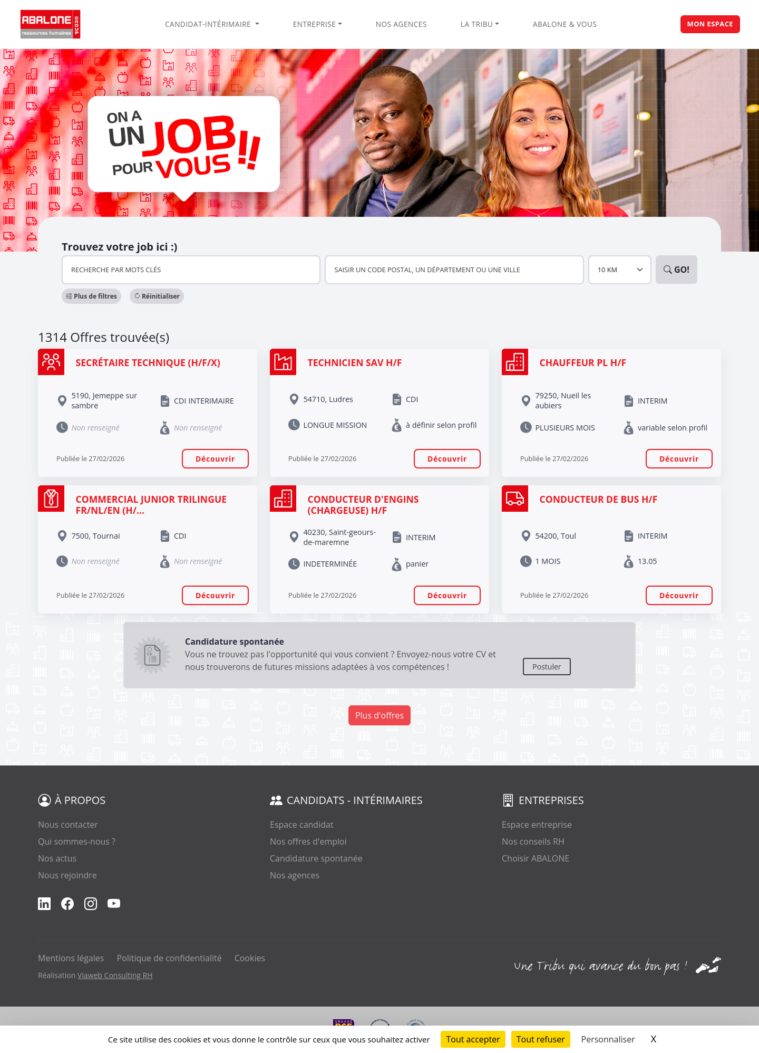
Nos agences (401, 24)
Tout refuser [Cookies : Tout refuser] (541, 1039)
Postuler (546, 667)
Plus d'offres (379, 715)
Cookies (250, 958)
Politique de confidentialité (168, 958)
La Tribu (477, 24)
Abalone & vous (565, 24)
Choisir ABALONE (535, 858)
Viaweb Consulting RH (115, 975)
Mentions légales (71, 958)
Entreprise (314, 24)
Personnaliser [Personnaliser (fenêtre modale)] (608, 1039)
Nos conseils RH (533, 841)
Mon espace (710, 23)
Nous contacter (68, 824)
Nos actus (57, 858)
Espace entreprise (537, 824)
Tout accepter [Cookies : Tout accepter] (473, 1039)
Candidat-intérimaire (209, 24)
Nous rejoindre (67, 875)
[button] (91, 296)
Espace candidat (302, 824)
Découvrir (215, 459)
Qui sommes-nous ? (76, 841)
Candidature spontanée (316, 858)
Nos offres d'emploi (308, 841)
